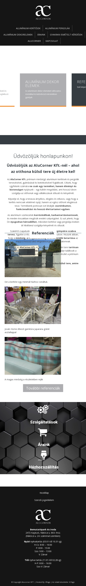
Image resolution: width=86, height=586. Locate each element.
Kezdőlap (44, 492)
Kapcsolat (52, 40)
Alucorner (34, 40)
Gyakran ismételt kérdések (66, 34)
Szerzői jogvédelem (44, 500)
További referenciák (43, 388)
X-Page (72, 582)
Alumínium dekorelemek (18, 34)
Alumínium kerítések (28, 28)
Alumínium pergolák (57, 28)
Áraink (41, 34)
